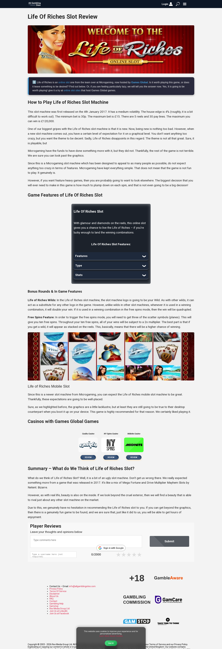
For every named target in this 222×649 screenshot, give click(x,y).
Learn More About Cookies (111, 636)
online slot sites (72, 90)
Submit (169, 541)
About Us (53, 596)
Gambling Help (56, 603)
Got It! (111, 643)
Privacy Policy (56, 589)
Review (88, 457)
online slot (64, 82)
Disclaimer (54, 593)
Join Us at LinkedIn (58, 611)
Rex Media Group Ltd (59, 608)
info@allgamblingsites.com (82, 586)
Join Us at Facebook (59, 613)
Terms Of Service (57, 591)
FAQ (51, 598)
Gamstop (53, 606)
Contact (53, 601)
